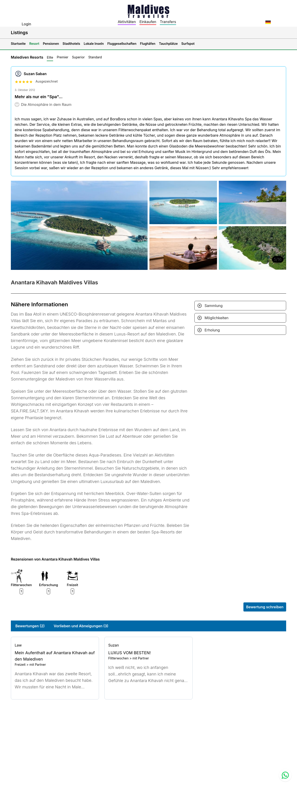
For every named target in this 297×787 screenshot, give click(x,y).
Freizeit (20, 664)
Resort (34, 43)
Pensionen (51, 43)
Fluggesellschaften (122, 43)
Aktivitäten (127, 21)
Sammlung (214, 305)
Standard (95, 57)
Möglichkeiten (217, 318)
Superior (78, 57)
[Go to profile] (55, 645)
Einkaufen (147, 21)
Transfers (168, 21)
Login (26, 24)
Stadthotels (71, 43)
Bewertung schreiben (264, 607)
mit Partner (37, 664)
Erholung (212, 330)
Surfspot (188, 43)
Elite (50, 57)
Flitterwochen (118, 658)
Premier (62, 57)
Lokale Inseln (94, 43)
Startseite (18, 43)
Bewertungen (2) (30, 626)
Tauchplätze (168, 43)
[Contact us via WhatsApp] (285, 775)
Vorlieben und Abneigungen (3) (81, 626)
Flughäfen (148, 43)
